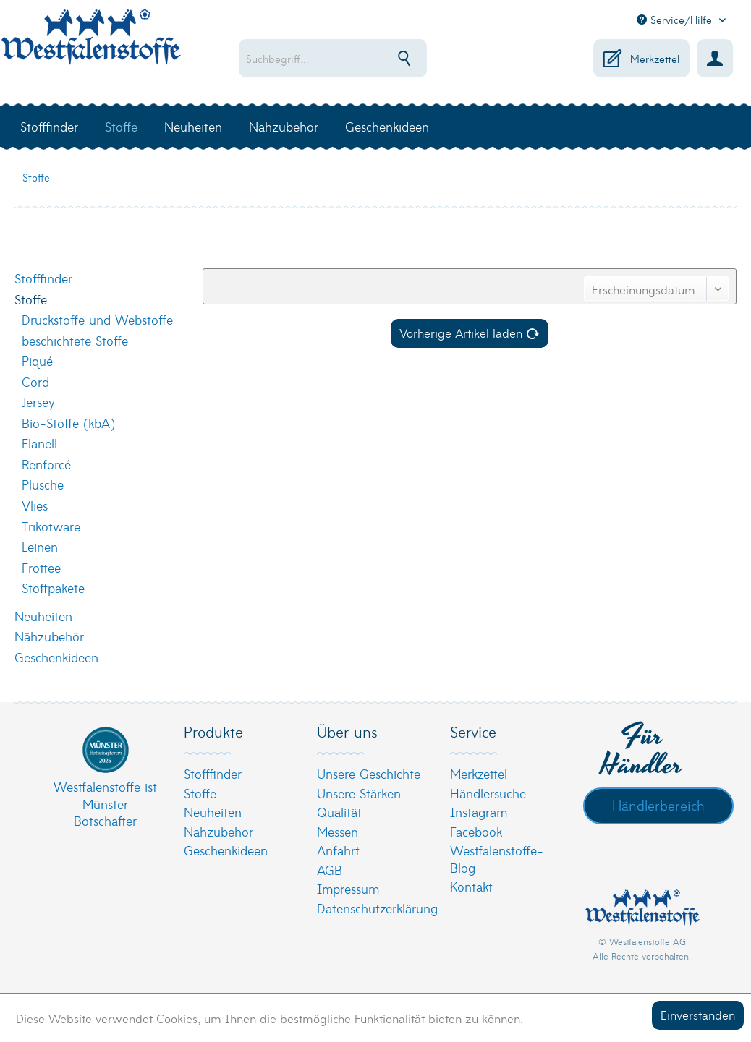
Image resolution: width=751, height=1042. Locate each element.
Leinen (40, 546)
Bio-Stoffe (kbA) (68, 423)
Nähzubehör (49, 636)
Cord (35, 381)
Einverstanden (698, 1014)
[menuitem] (343, 58)
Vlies (35, 505)
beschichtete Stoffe (75, 340)
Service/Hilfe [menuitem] (676, 19)
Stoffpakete (53, 587)
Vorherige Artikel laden (469, 332)
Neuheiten (43, 616)
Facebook (476, 831)
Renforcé (46, 464)
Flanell (39, 443)
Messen (337, 831)
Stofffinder (43, 278)
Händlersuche (488, 793)
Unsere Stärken (359, 793)
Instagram (478, 812)
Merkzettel (478, 773)
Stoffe (30, 299)
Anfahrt (338, 850)
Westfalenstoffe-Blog (496, 858)
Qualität (339, 812)
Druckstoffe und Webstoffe (97, 319)
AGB (329, 869)
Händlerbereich (658, 804)
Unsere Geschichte (368, 773)
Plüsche (43, 484)
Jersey (38, 402)
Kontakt (471, 886)
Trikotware (51, 526)
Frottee (41, 567)
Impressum (348, 888)
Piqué (37, 360)
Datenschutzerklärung (372, 908)
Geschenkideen (56, 657)
